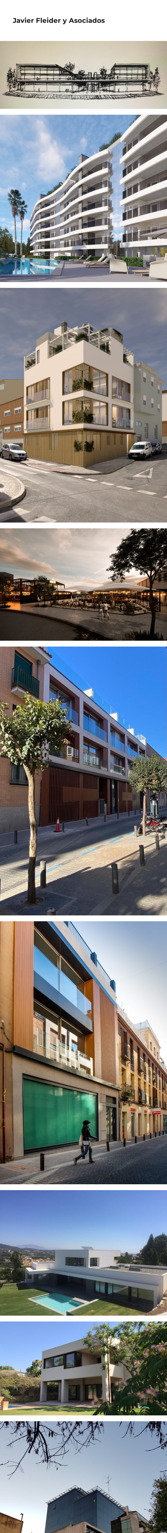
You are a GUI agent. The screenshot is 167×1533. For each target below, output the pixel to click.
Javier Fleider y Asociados (59, 20)
